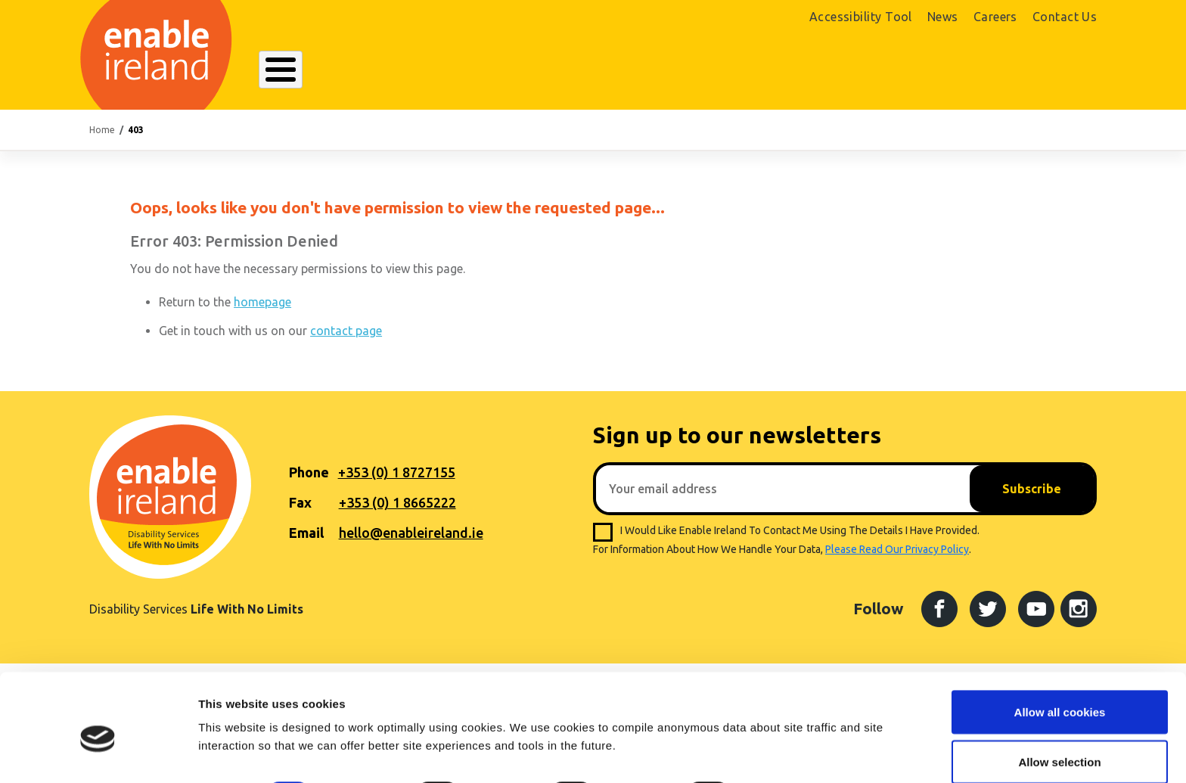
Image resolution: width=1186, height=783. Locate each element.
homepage (262, 302)
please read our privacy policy (897, 549)
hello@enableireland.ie (411, 532)
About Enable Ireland (332, 71)
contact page (346, 330)
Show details (794, 725)
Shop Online (940, 73)
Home (102, 130)
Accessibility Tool (860, 16)
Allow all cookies (1060, 643)
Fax (300, 502)
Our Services (469, 71)
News (942, 16)
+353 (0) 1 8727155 (396, 472)
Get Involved (706, 71)
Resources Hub (588, 71)
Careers (995, 16)
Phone (309, 472)
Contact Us (1065, 16)
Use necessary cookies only (1059, 742)
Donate (1053, 73)
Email (306, 532)
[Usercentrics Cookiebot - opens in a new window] (98, 753)
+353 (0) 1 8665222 (397, 502)
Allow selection (1059, 693)
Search (800, 71)
